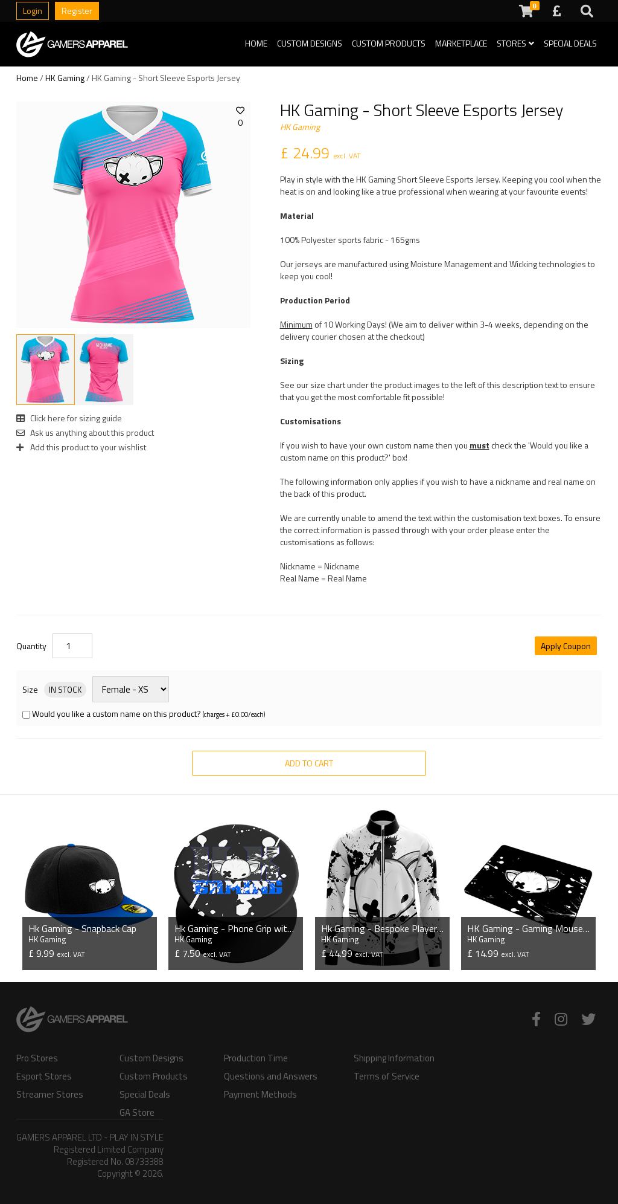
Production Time (256, 1058)
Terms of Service (386, 1076)
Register (77, 10)
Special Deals (570, 43)
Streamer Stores (49, 1095)
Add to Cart (309, 763)
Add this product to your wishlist (81, 447)
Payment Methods (260, 1095)
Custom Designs (309, 43)
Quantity (31, 646)
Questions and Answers (270, 1076)
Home (256, 43)
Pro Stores (37, 1058)
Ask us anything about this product (85, 432)
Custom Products (388, 43)
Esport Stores (44, 1076)
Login (32, 10)
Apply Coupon (566, 645)
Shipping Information (394, 1058)
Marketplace (461, 43)
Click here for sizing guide (69, 418)
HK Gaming (64, 77)
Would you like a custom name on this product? (116, 713)
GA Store (136, 1113)
